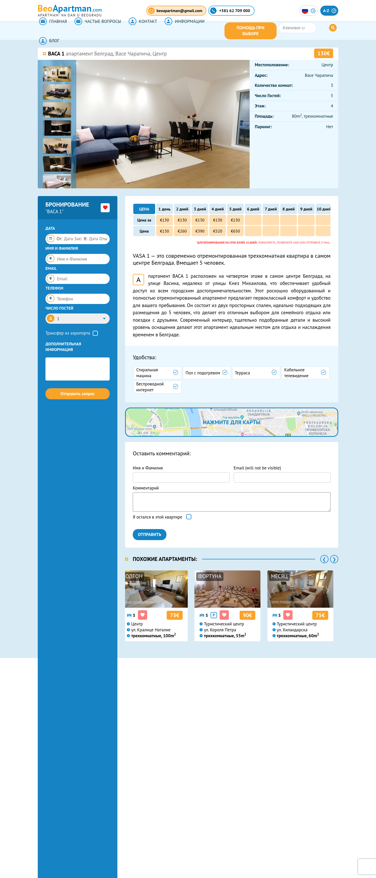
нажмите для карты (231, 422)
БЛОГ (214, 31)
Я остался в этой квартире (157, 517)
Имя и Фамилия (148, 468)
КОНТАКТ (138, 31)
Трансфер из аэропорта (67, 333)
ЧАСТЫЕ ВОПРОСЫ (94, 31)
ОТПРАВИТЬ (149, 534)
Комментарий (146, 488)
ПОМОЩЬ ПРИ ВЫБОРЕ (277, 31)
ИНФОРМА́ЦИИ (178, 31)
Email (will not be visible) (257, 468)
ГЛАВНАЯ (52, 31)
